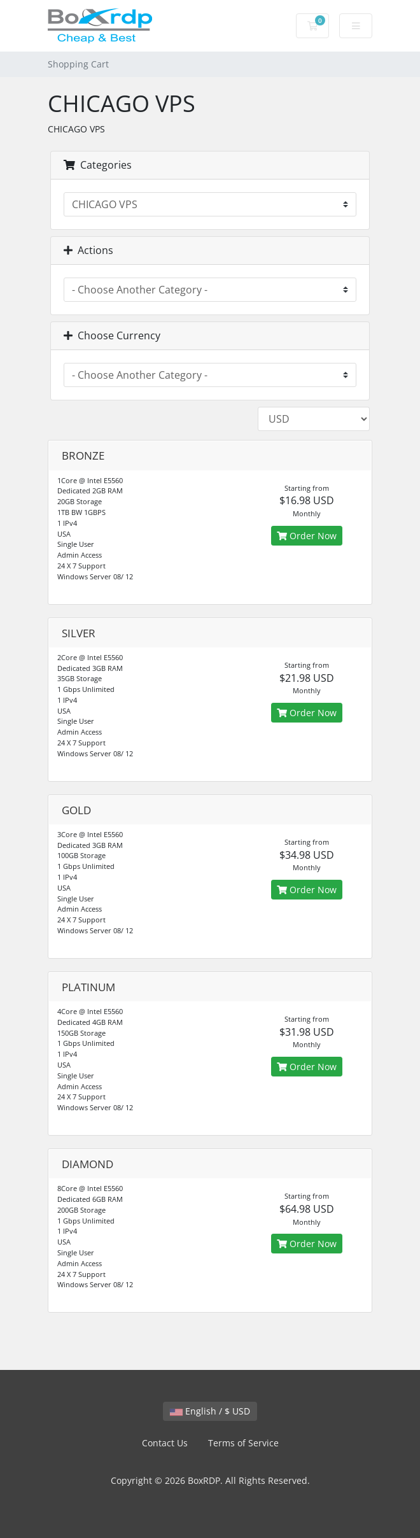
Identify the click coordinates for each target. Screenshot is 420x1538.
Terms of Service (243, 1443)
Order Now (307, 536)
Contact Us (165, 1443)
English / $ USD (210, 1411)
